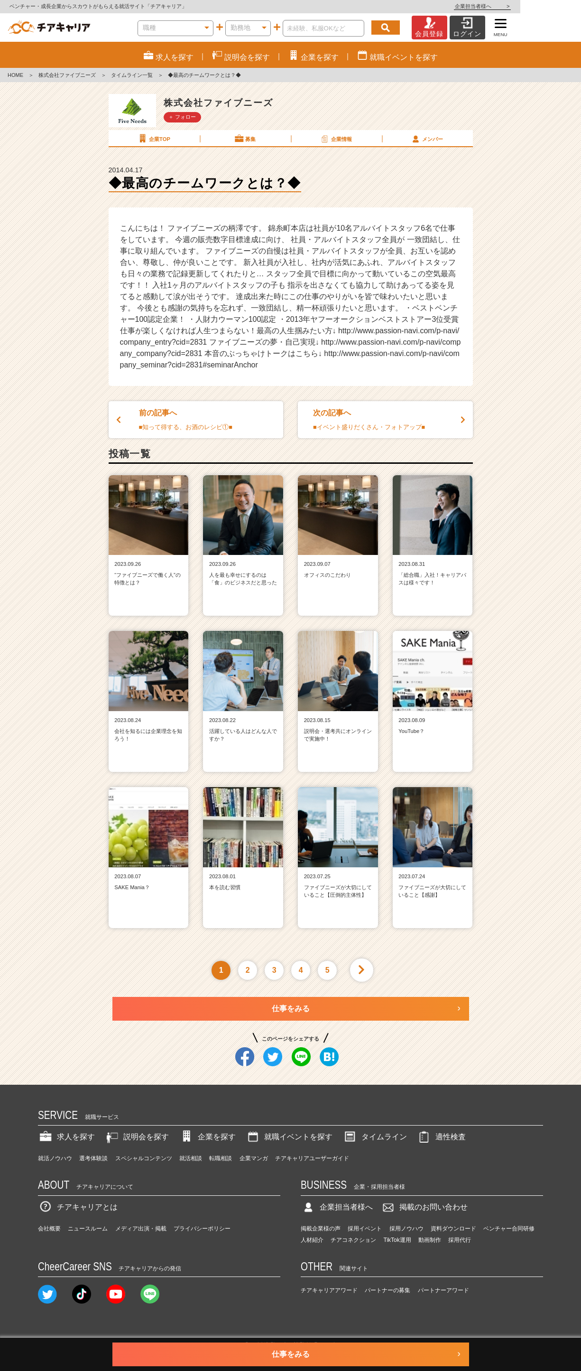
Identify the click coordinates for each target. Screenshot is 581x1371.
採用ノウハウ (406, 1228)
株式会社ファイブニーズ (67, 75)
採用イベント (365, 1228)
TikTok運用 (397, 1240)
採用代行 (459, 1240)
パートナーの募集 (387, 1290)
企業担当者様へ (543, 6)
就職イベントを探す (288, 1136)
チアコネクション (353, 1240)
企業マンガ (254, 1158)
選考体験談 (93, 1158)
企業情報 (335, 138)
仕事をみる (291, 1009)
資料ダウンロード (453, 1228)
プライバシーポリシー (202, 1228)
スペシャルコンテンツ (143, 1158)
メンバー (426, 138)
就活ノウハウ (55, 1158)
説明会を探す (136, 1136)
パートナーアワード (443, 1290)
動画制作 (429, 1240)
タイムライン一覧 (132, 75)
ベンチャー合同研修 (509, 1228)
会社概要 (49, 1228)
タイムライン (374, 1136)
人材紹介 (312, 1240)
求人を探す (66, 1136)
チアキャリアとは (78, 1207)
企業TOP (153, 138)
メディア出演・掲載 (140, 1228)
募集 (244, 138)
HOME (15, 75)
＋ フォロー (182, 117)
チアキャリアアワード (329, 1290)
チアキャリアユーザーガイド (312, 1158)
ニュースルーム (88, 1228)
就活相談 (190, 1158)
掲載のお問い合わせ (424, 1207)
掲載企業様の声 (321, 1228)
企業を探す (207, 1136)
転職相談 (220, 1158)
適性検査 (441, 1136)
